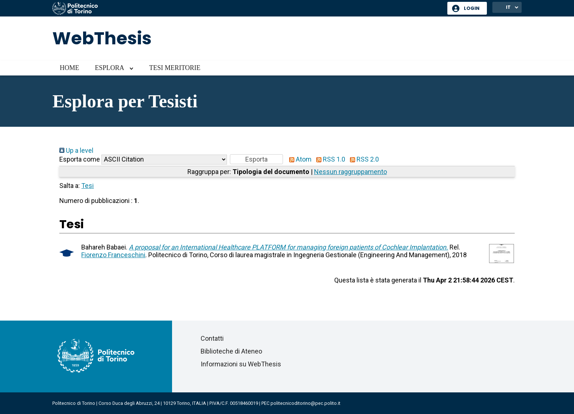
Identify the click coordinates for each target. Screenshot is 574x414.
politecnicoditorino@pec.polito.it (305, 403)
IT (508, 7)
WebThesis (102, 38)
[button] (256, 159)
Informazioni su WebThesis (241, 364)
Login (472, 8)
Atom (299, 159)
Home (69, 67)
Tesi (87, 185)
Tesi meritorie (174, 67)
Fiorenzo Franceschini (113, 255)
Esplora (109, 67)
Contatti (212, 338)
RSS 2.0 (363, 159)
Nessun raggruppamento (350, 171)
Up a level (76, 150)
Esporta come (79, 159)
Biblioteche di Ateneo (231, 351)
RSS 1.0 (329, 159)
